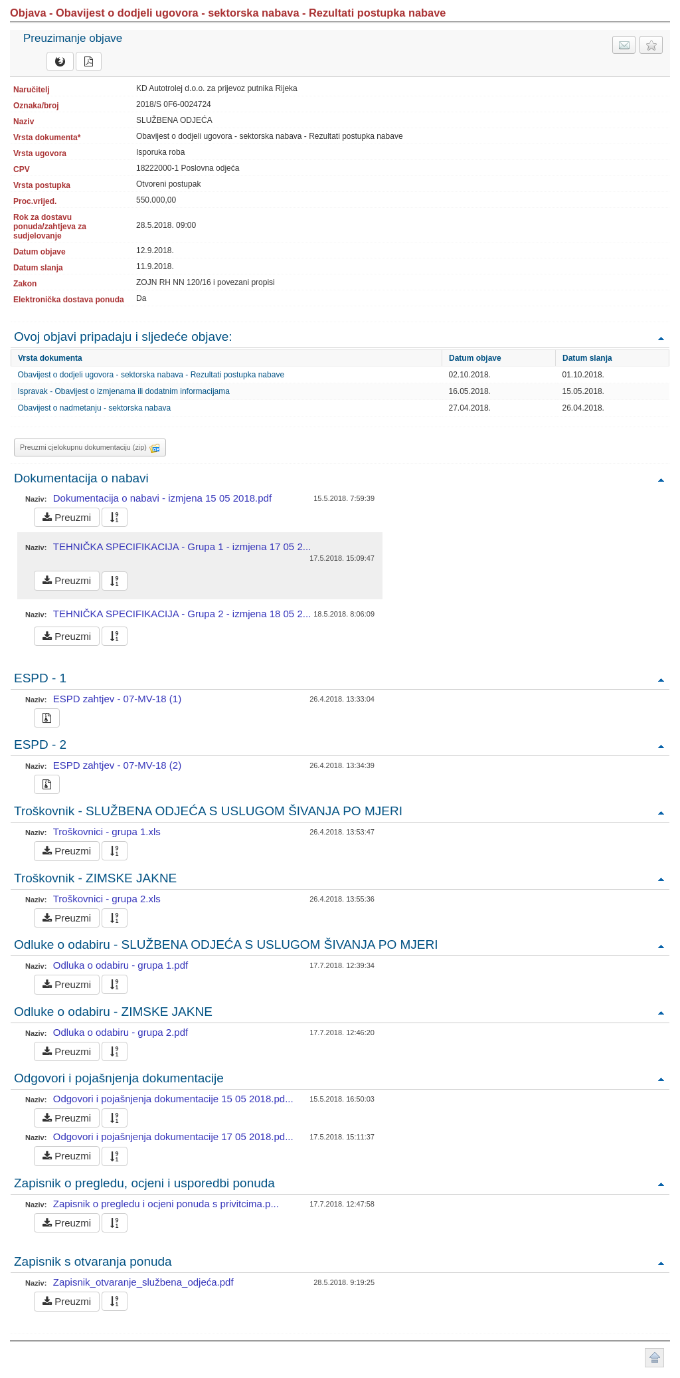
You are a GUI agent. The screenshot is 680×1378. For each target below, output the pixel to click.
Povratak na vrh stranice (654, 1357)
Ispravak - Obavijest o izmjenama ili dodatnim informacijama (124, 391)
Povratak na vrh (660, 338)
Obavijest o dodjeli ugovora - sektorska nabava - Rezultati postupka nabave (151, 374)
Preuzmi (66, 517)
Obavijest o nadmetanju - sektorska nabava (94, 408)
